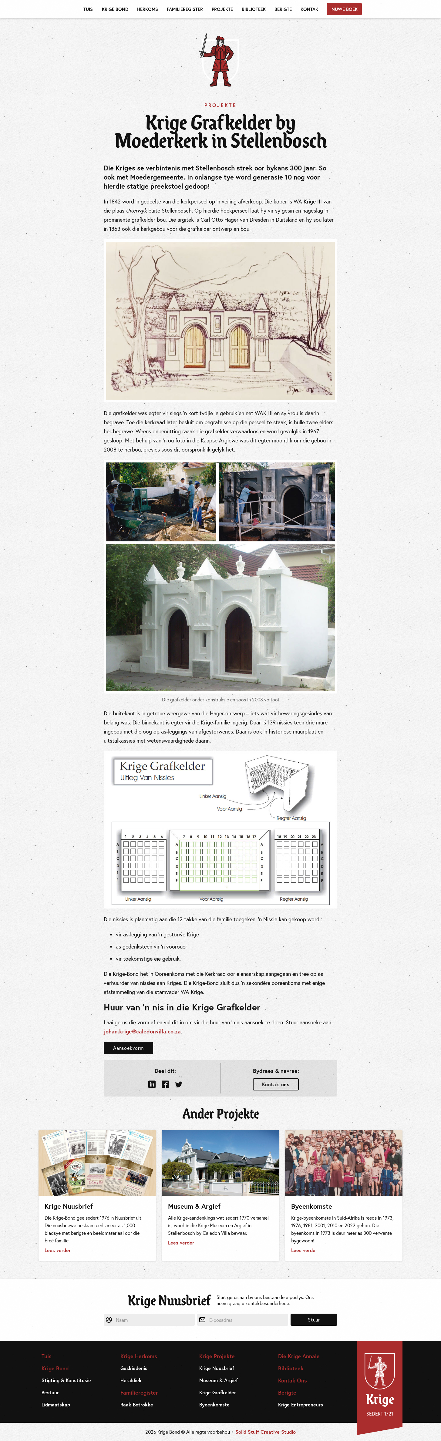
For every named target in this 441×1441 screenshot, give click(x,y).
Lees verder (58, 1250)
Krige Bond (115, 9)
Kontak (309, 9)
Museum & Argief (218, 1380)
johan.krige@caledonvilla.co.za (142, 1031)
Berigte (283, 9)
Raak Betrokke (136, 1405)
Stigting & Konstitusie (66, 1380)
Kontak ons (276, 1084)
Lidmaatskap (56, 1405)
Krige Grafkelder (217, 1392)
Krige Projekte (217, 1356)
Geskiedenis (133, 1368)
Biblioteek (254, 9)
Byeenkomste (214, 1405)
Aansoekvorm (128, 1048)
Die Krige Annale (299, 1356)
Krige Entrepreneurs (300, 1405)
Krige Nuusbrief (216, 1368)
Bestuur (50, 1392)
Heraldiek (131, 1380)
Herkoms (147, 9)
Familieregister (185, 9)
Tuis (88, 9)
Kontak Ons (292, 1380)
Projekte (222, 9)
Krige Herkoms (138, 1356)
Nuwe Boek (345, 9)
